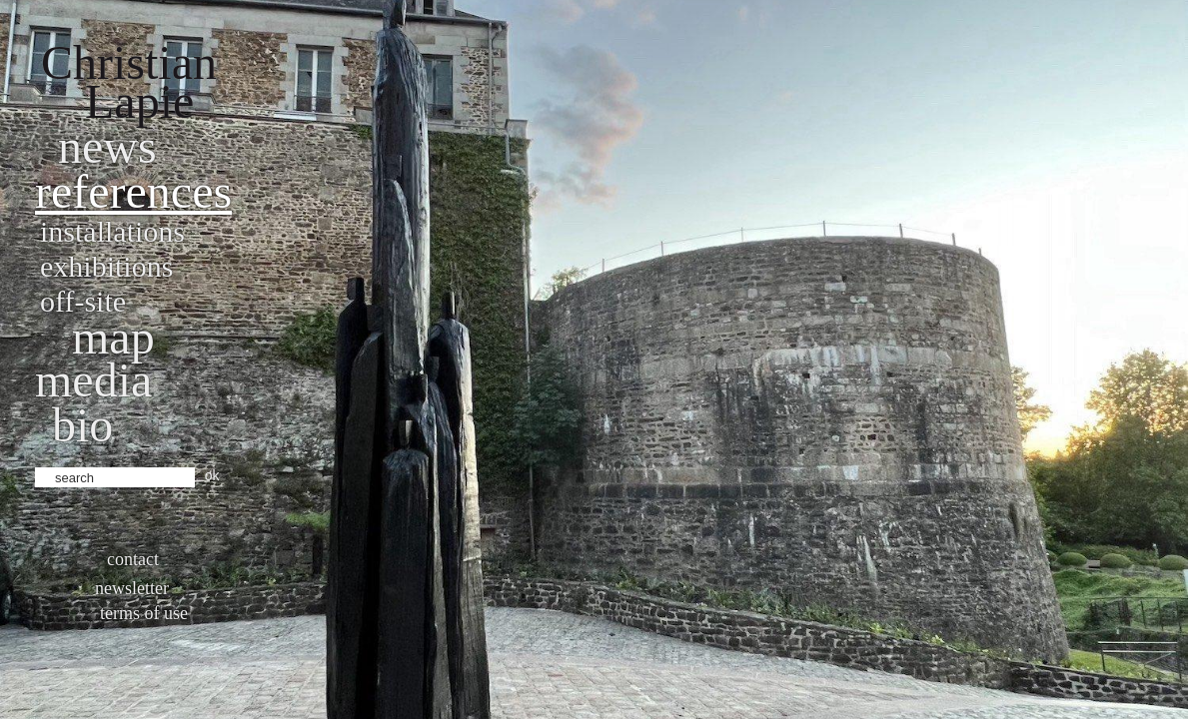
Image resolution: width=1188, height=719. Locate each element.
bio (82, 424)
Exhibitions (106, 266)
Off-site (83, 301)
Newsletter (132, 588)
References (133, 191)
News (107, 146)
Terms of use (144, 613)
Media (93, 380)
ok (212, 475)
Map (113, 337)
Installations (112, 231)
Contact (133, 559)
